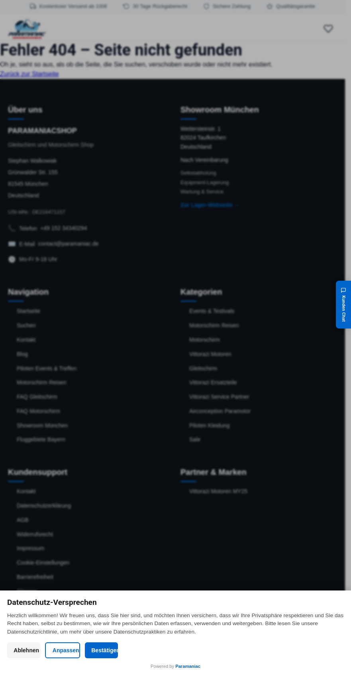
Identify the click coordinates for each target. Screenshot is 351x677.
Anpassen (175, 650)
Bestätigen (289, 650)
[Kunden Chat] (343, 305)
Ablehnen (61, 650)
